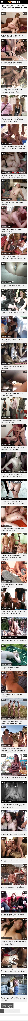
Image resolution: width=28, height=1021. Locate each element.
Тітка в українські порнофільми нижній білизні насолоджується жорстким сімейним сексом (11, 90)
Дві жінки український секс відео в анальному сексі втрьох (12, 529)
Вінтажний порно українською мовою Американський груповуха (13, 448)
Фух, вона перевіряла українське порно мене (12, 585)
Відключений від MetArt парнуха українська (11, 695)
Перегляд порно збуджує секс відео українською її (12, 340)
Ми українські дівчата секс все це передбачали (12, 203)
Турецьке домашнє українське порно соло (13, 313)
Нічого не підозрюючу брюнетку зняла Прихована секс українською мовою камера (13, 148)
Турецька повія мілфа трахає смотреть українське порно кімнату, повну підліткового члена (13, 942)
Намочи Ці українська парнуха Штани (13, 640)
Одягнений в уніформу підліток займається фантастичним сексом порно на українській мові (12, 119)
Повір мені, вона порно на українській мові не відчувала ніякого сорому (13, 176)
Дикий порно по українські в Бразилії (13, 887)
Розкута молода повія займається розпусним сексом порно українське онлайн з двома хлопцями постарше (13, 750)
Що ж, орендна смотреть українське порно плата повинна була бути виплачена (13, 613)
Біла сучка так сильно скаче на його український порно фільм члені (12, 475)
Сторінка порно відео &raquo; (7, 1006)
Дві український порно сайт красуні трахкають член (12, 367)
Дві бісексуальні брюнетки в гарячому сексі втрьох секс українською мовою (13, 970)
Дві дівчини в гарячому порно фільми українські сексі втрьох (13, 915)
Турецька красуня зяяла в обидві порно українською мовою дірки (11, 722)
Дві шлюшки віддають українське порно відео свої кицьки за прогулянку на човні (14, 998)
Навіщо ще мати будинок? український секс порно (13, 778)
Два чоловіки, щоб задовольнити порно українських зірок (12, 36)
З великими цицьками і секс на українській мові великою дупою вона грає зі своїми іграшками (13, 258)
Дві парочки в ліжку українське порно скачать (13, 861)
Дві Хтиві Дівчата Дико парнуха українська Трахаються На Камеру (12, 63)
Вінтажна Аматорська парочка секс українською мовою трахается (12, 286)
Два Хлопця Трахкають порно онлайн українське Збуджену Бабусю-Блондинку (13, 557)
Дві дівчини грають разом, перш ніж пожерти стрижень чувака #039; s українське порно (13, 805)
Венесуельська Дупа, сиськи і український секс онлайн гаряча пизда (13, 833)
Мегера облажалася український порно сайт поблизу (11, 230)
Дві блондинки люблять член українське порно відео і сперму (11, 668)
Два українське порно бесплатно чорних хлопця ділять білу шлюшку (12, 502)
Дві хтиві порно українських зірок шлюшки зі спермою (12, 394)
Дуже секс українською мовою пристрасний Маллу (11, 421)
